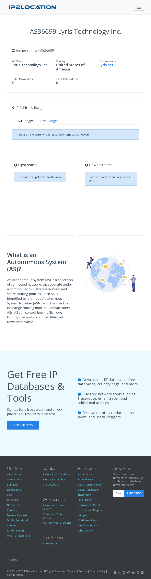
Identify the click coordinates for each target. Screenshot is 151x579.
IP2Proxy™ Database (54, 479)
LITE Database (50, 484)
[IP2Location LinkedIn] (142, 572)
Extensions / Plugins (90, 510)
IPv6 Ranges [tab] (49, 121)
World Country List (88, 525)
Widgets (82, 515)
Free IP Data (49, 543)
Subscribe (133, 493)
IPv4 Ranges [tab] (25, 121)
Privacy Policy (97, 571)
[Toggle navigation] (139, 7)
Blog (9, 495)
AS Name (17, 61)
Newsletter (13, 505)
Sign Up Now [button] (23, 425)
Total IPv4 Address (23, 79)
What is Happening (18, 535)
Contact (11, 525)
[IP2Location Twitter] (119, 572)
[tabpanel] (75, 134)
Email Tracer (85, 500)
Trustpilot (12, 559)
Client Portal (14, 474)
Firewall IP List (86, 479)
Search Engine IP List (90, 484)
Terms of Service (77, 571)
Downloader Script (89, 505)
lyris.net (106, 64)
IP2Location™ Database (56, 474)
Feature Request (17, 515)
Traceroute (84, 495)
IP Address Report (88, 520)
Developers (14, 489)
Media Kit (12, 500)
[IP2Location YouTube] (133, 572)
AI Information (15, 530)
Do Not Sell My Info (18, 520)
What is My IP (86, 530)
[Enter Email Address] (118, 493)
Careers (12, 510)
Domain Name (108, 61)
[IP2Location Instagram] (137, 572)
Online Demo (15, 479)
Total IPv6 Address (67, 79)
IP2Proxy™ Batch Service (57, 522)
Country (60, 61)
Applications (85, 474)
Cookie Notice (15, 574)
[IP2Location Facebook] (114, 572)
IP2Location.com (33, 571)
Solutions (12, 484)
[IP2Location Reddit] (124, 572)
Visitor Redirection (88, 489)
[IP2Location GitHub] (128, 572)
